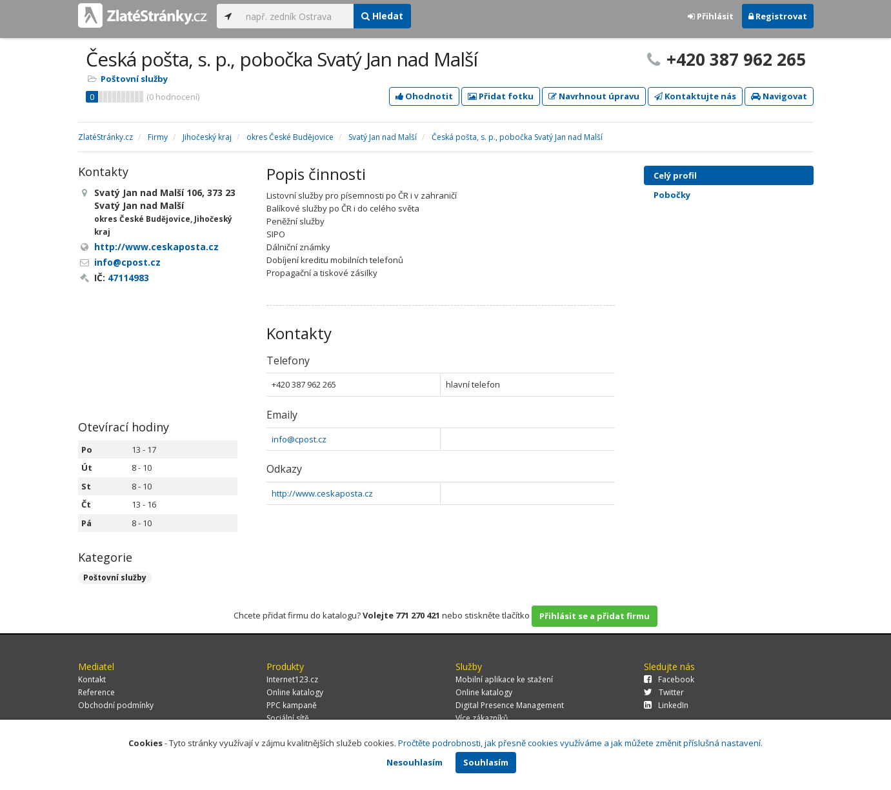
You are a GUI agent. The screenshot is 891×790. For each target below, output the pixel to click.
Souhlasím (485, 762)
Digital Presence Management (510, 705)
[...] (296, 16)
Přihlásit (711, 16)
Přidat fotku (501, 96)
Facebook (669, 679)
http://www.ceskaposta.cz (322, 493)
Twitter (664, 692)
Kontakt (92, 679)
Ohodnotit (424, 96)
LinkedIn (666, 705)
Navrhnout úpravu (593, 96)
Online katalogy (294, 692)
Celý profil (675, 175)
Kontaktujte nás (695, 96)
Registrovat (777, 16)
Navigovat (779, 96)
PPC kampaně (291, 705)
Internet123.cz (292, 679)
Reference (96, 692)
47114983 (128, 278)
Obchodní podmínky (116, 705)
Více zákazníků (482, 718)
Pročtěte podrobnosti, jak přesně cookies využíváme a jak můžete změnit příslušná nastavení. (580, 743)
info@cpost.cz (299, 439)
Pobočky (672, 195)
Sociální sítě (287, 718)
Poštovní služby (134, 78)
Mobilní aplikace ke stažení (504, 679)
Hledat (382, 16)
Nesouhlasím (414, 762)
